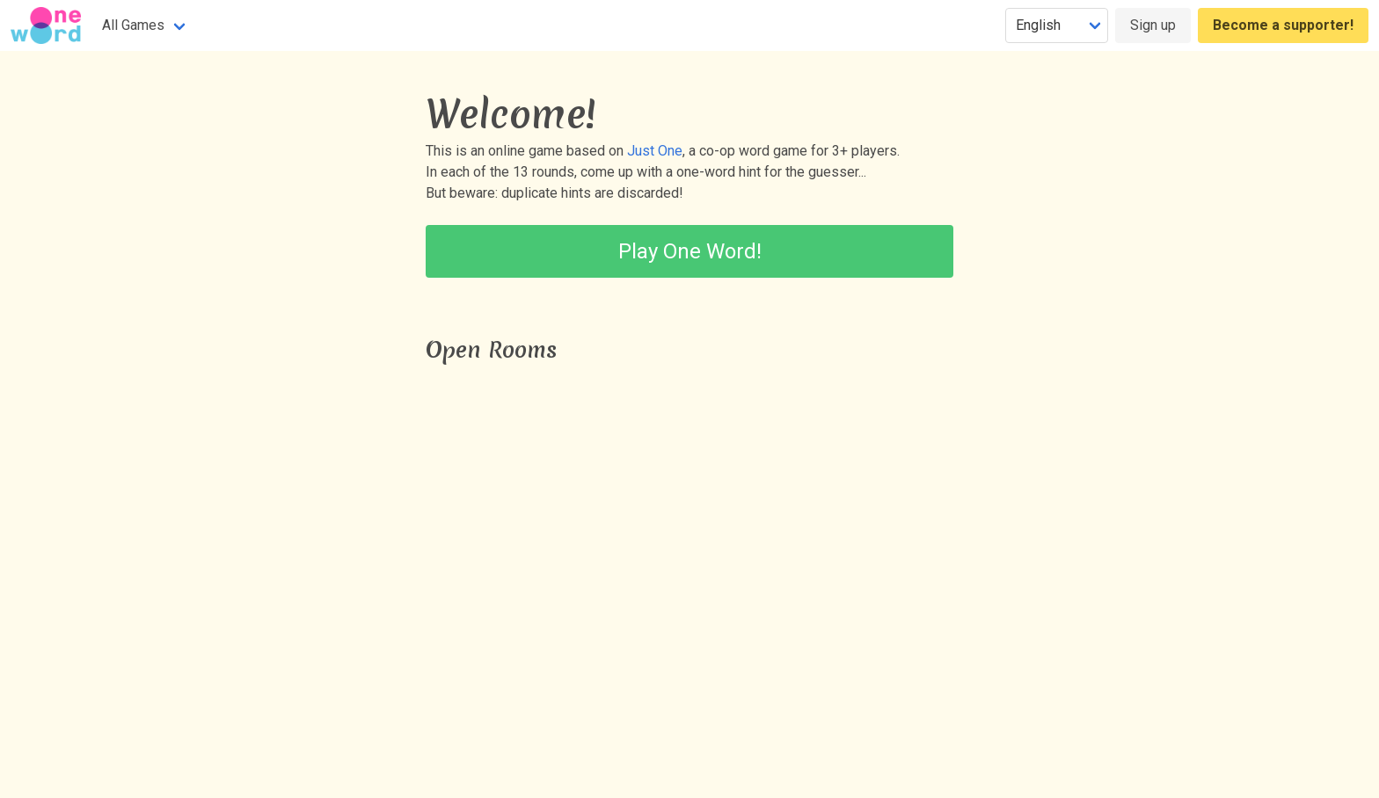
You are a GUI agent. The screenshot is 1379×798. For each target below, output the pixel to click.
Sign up (1153, 25)
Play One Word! (690, 251)
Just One (654, 150)
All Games (133, 25)
